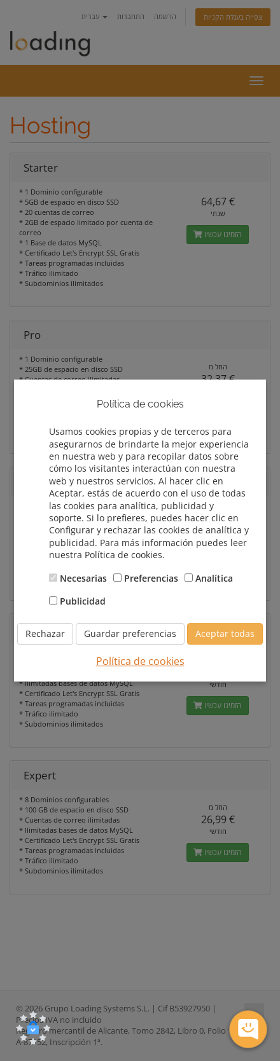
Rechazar (45, 634)
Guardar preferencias (130, 634)
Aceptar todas (225, 634)
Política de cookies (140, 662)
